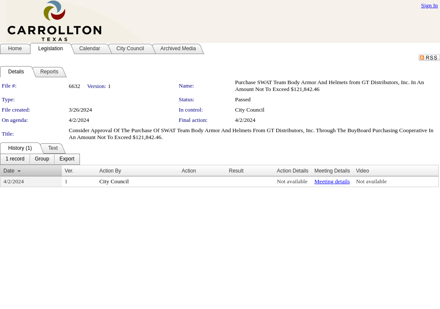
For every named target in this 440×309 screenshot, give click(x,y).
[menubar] (40, 159)
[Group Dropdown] (42, 159)
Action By (110, 171)
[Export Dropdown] (66, 159)
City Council (250, 109)
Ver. (69, 171)
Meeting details (332, 181)
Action (189, 171)
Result (236, 171)
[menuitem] (15, 159)
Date (8, 171)
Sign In (429, 5)
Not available (292, 181)
